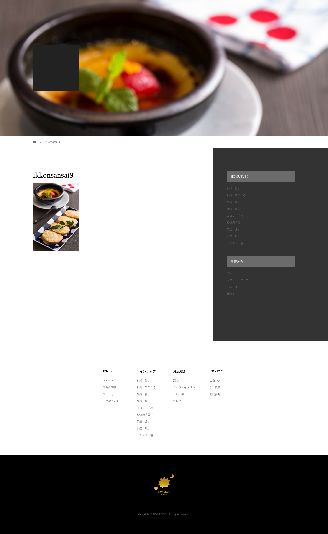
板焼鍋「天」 (235, 222)
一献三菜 (232, 287)
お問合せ (215, 394)
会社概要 (215, 387)
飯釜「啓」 (233, 229)
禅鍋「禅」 (233, 202)
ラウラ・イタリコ (238, 280)
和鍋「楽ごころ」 (238, 195)
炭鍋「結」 (233, 188)
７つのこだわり (112, 401)
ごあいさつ (216, 380)
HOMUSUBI (110, 380)
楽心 (229, 273)
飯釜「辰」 (233, 236)
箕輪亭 (231, 293)
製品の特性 (110, 387)
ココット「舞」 (236, 215)
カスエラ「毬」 (236, 243)
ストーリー (110, 394)
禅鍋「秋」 (233, 209)
